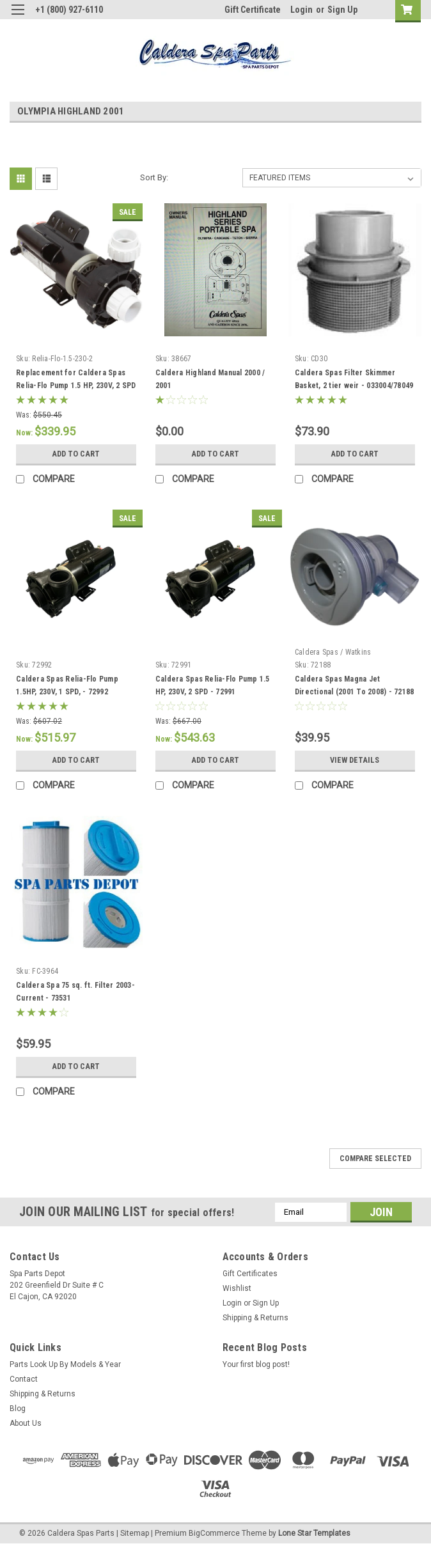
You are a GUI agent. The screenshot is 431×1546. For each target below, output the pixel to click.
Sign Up (342, 9)
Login (301, 9)
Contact (24, 1379)
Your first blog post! (256, 1364)
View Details (355, 760)
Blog (18, 1408)
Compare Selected (375, 1158)
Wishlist (237, 1288)
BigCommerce (214, 1533)
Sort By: (154, 177)
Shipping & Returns (255, 1317)
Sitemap (134, 1533)
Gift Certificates (250, 1273)
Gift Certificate (252, 9)
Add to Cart (76, 454)
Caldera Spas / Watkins (333, 652)
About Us (26, 1423)
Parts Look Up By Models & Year (65, 1364)
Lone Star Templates (314, 1533)
